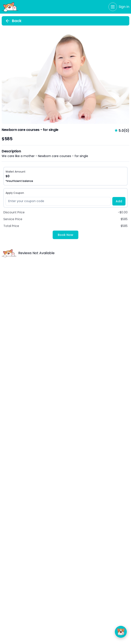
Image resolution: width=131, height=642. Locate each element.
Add (119, 201)
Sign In (124, 6)
